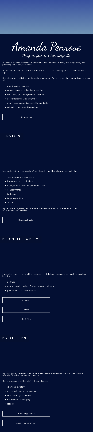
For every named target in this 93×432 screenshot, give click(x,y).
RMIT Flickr (26, 319)
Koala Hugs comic (26, 413)
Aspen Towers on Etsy (26, 423)
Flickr (26, 310)
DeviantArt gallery (26, 220)
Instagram (26, 300)
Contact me (26, 117)
